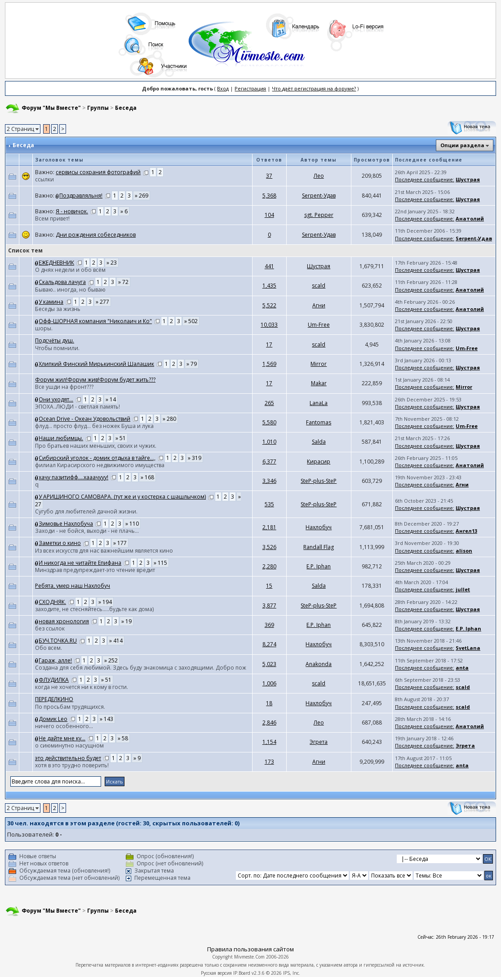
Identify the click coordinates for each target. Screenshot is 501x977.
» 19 (126, 621)
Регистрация (250, 88)
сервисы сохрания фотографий (98, 172)
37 (269, 176)
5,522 (269, 305)
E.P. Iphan (318, 566)
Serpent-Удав (319, 195)
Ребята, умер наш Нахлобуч (72, 586)
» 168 (147, 477)
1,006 (269, 683)
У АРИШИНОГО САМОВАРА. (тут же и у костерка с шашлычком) (122, 496)
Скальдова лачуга (62, 282)
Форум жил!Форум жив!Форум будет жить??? (95, 379)
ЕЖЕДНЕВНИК (56, 262)
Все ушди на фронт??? (64, 387)
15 (269, 586)
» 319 (194, 458)
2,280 (269, 566)
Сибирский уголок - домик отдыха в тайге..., (97, 458)
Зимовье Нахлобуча (66, 523)
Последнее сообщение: (424, 179)
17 (269, 344)
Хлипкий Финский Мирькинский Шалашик (96, 364)
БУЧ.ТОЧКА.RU (58, 640)
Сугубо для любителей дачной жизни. (86, 511)
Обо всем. (48, 648)
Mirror (318, 364)
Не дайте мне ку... (62, 738)
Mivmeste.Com (249, 957)
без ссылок (50, 628)
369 (269, 625)
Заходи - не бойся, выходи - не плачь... (87, 531)
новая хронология (64, 621)
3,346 (269, 481)
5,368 (269, 195)
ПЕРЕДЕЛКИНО (54, 699)
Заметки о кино (60, 543)
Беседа (126, 108)
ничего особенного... (64, 726)
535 (269, 504)
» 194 (105, 602)
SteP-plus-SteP (319, 481)
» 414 (116, 640)
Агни (318, 305)
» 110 (132, 523)
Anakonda (319, 664)
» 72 (123, 282)
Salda (319, 442)
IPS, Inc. (291, 973)
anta (462, 667)
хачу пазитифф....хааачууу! (73, 477)
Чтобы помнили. (57, 348)
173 (269, 761)
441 (269, 266)
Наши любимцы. (61, 438)
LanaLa (319, 403)
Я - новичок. (72, 211)
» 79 (191, 364)
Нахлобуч (319, 527)
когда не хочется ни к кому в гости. (81, 687)
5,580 (269, 422)
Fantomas (318, 422)
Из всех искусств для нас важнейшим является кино (104, 550)
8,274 (269, 644)
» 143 (106, 719)
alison (464, 550)
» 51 (120, 438)
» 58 (123, 738)
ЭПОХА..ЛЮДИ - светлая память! (77, 406)
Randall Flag (318, 547)
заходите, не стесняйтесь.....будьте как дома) (94, 609)
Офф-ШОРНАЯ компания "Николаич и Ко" (95, 321)
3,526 (269, 547)
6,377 (269, 461)
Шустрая (468, 179)
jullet (463, 589)
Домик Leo (53, 719)
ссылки (44, 179)
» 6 (124, 211)
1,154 (269, 742)
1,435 (269, 285)
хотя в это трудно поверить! (72, 765)
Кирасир (318, 461)
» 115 (160, 563)
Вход (223, 88)
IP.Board (241, 973)
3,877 (269, 605)
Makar (319, 383)
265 (269, 403)
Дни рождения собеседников (96, 235)
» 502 (191, 321)
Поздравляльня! (80, 195)
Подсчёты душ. (54, 340)
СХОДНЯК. (52, 602)
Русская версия (216, 973)
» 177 (120, 543)
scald (318, 285)
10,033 (269, 325)
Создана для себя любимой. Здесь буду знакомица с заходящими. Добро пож (140, 667)
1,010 (269, 442)
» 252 (111, 660)
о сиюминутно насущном (69, 745)
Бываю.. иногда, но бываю (70, 289)
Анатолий (470, 218)
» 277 (102, 302)
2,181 (269, 527)
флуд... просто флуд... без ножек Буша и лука (94, 426)
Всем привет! (52, 218)
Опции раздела (462, 145)
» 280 (169, 419)
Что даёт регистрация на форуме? (314, 88)
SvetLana (468, 647)
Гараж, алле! (55, 660)
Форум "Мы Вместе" (51, 108)
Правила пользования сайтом (250, 949)
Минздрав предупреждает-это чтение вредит (95, 570)
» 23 (111, 262)
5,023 (269, 664)
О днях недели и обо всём (70, 270)
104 (269, 215)
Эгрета (319, 742)
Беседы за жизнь (57, 309)
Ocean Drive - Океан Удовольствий (84, 419)
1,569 (269, 364)
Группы (98, 108)
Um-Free (319, 325)
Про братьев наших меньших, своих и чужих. (95, 446)
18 (269, 703)
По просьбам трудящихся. (70, 707)
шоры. (44, 328)
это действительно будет (68, 758)
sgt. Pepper (318, 215)
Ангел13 (466, 530)
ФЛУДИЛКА (54, 680)
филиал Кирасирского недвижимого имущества (99, 465)
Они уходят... (56, 399)
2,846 (269, 722)
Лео (319, 176)
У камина (51, 302)
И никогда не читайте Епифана (80, 563)
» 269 (141, 195)
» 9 (137, 758)
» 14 (111, 399)
